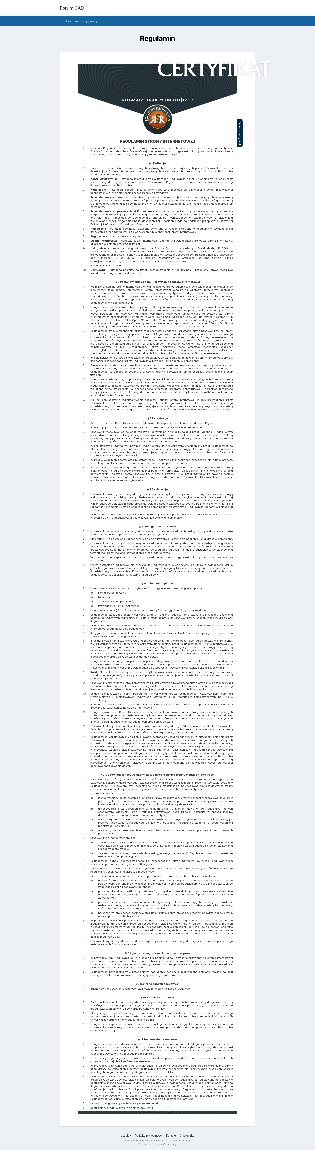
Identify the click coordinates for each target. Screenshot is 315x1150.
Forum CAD (72, 8)
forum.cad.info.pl (129, 243)
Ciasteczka (187, 1135)
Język (126, 1135)
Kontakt (171, 1135)
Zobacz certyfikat (240, 133)
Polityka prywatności (148, 1135)
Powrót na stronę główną (80, 21)
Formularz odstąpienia (196, 549)
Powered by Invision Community (157, 1144)
